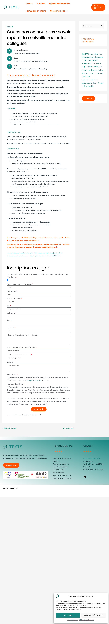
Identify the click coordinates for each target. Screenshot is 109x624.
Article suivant (69, 428)
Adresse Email (12, 291)
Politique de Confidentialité (86, 620)
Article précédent (9, 428)
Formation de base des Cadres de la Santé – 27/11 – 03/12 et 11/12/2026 (92, 73)
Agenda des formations (59, 3)
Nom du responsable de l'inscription (19, 284)
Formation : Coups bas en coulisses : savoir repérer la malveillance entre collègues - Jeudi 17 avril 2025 (38, 275)
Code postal (11, 313)
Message (10, 362)
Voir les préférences (93, 615)
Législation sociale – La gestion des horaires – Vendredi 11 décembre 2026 (93, 83)
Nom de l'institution (14, 298)
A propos (41, 3)
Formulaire (11, 465)
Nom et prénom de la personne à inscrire (21, 347)
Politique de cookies (72, 620)
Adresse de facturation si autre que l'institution (23, 335)
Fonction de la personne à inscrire (19, 355)
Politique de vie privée (33, 380)
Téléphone (10, 328)
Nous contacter (58, 473)
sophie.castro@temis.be (91, 458)
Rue (8, 306)
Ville (8, 320)
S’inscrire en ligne (58, 11)
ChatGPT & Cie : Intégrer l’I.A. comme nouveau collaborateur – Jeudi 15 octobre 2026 (92, 57)
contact (88, 98)
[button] (98, 7)
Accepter (68, 615)
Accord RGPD (12, 374)
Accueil (29, 3)
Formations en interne (36, 11)
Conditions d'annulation (15, 384)
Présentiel (9, 27)
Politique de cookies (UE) (62, 475)
